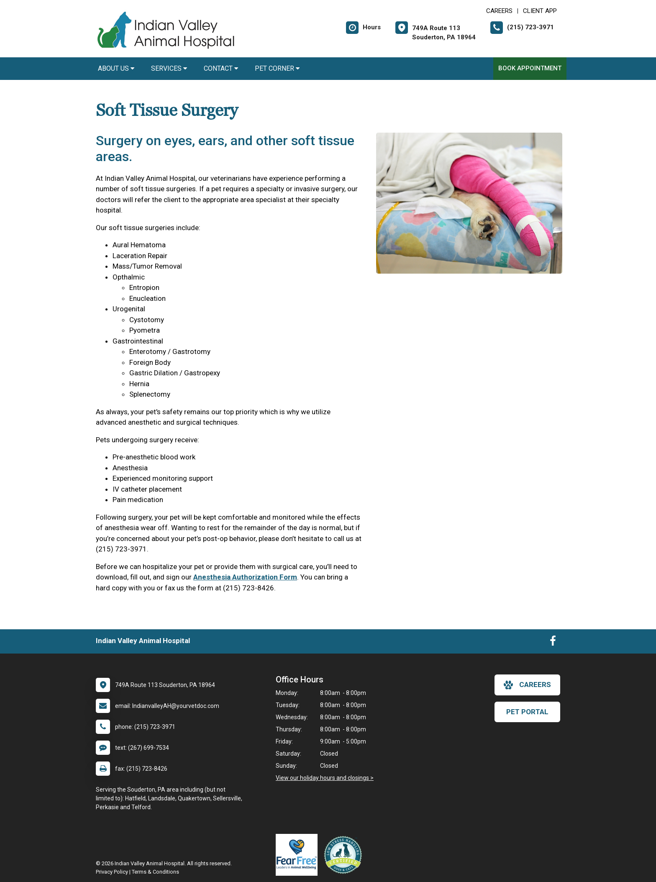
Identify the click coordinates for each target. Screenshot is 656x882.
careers (527, 685)
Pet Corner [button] (277, 68)
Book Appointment (529, 68)
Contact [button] (221, 68)
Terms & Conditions (155, 872)
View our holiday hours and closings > (325, 777)
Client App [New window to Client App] (540, 11)
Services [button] (169, 68)
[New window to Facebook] (553, 642)
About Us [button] (116, 68)
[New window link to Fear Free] (299, 855)
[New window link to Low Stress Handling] (345, 855)
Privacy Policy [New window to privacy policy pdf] (112, 872)
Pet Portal (527, 712)
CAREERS (499, 11)
